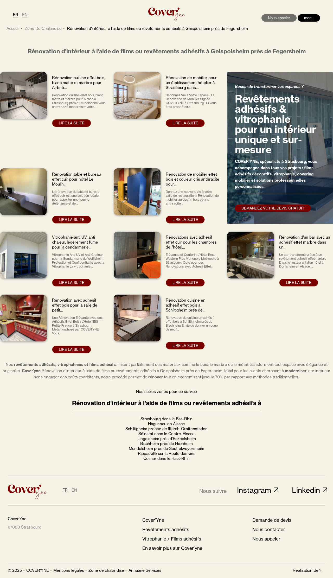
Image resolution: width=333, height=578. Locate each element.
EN (25, 14)
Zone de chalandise (106, 570)
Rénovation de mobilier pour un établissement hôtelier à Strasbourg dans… (191, 82)
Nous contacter (268, 529)
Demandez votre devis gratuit (272, 208)
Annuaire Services (145, 570)
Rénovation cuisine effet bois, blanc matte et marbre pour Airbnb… (78, 82)
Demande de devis (271, 520)
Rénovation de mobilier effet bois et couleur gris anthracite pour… (192, 179)
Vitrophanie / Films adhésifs (171, 539)
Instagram (254, 490)
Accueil (13, 28)
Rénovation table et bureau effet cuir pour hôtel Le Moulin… (76, 179)
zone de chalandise (43, 28)
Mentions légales (68, 570)
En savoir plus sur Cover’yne (172, 548)
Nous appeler (279, 18)
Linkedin (306, 490)
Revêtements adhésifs (165, 529)
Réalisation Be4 (307, 570)
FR (15, 14)
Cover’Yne (153, 520)
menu (308, 18)
